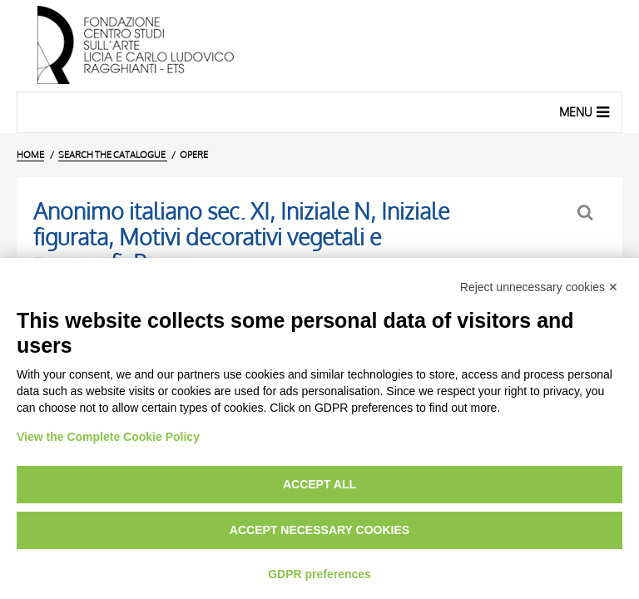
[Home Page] (319, 46)
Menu (586, 111)
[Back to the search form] (587, 212)
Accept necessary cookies (319, 530)
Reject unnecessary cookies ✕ (539, 287)
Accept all (319, 484)
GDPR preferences (319, 574)
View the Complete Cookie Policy (108, 436)
